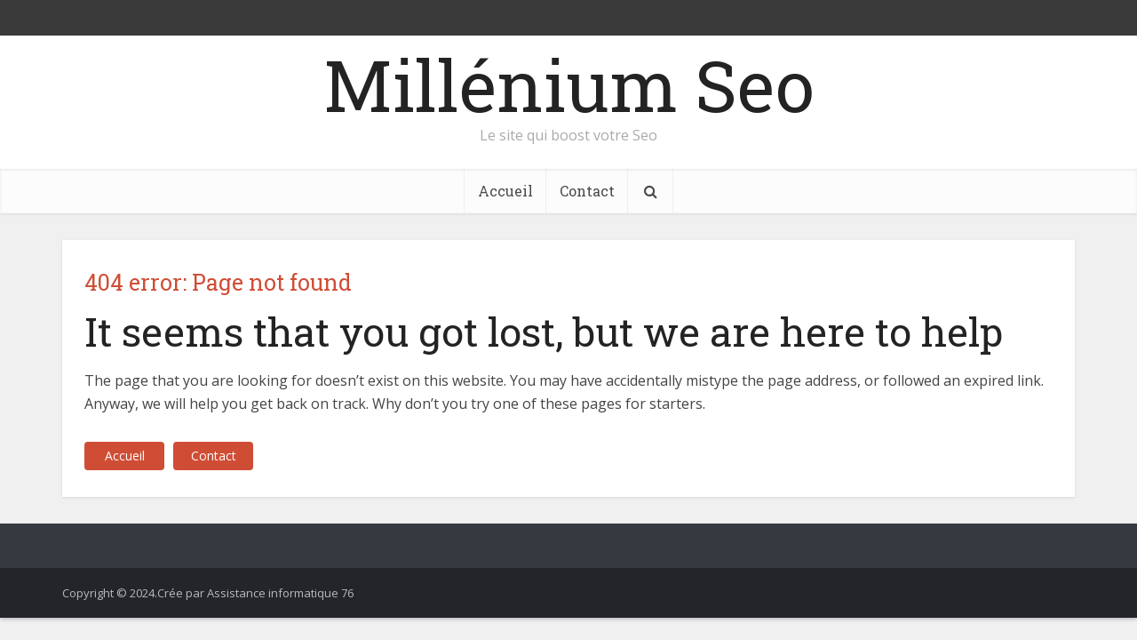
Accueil (505, 190)
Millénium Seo (569, 84)
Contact (587, 190)
